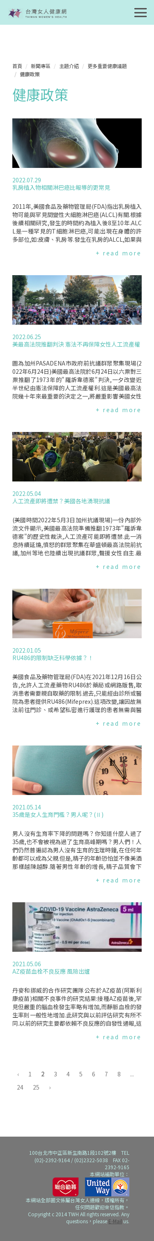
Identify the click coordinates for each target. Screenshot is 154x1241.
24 (20, 1087)
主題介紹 (69, 65)
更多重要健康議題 (107, 65)
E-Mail (115, 1220)
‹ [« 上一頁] (18, 1074)
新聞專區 (41, 65)
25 (36, 1087)
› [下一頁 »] (50, 1087)
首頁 (17, 65)
